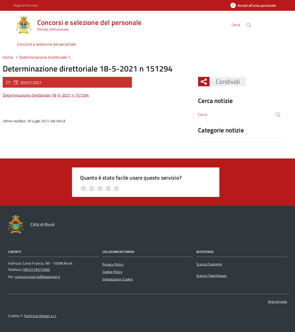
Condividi (225, 81)
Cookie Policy (112, 271)
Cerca (236, 24)
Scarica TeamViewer (211, 275)
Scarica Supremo (209, 264)
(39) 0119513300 (36, 269)
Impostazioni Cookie (117, 279)
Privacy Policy (113, 264)
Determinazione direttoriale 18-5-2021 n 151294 (46, 95)
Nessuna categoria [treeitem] (214, 139)
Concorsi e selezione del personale (46, 44)
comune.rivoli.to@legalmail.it (37, 276)
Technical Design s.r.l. (40, 316)
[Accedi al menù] (8, 24)
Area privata (277, 301)
